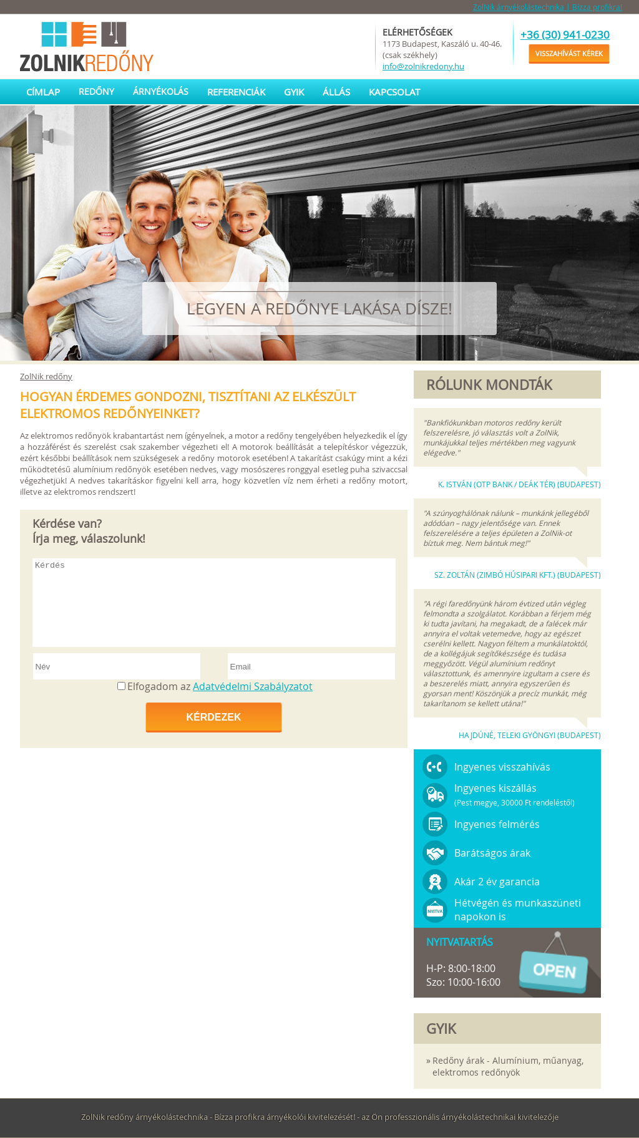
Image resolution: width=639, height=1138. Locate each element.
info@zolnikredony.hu (423, 66)
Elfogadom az (220, 686)
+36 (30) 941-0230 (565, 34)
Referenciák (236, 91)
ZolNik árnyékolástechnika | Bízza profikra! (547, 7)
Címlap (43, 91)
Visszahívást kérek (569, 53)
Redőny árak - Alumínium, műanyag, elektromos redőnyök (507, 1066)
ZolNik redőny (46, 376)
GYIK (294, 91)
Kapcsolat (394, 91)
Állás (336, 91)
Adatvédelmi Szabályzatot (253, 686)
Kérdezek (213, 717)
